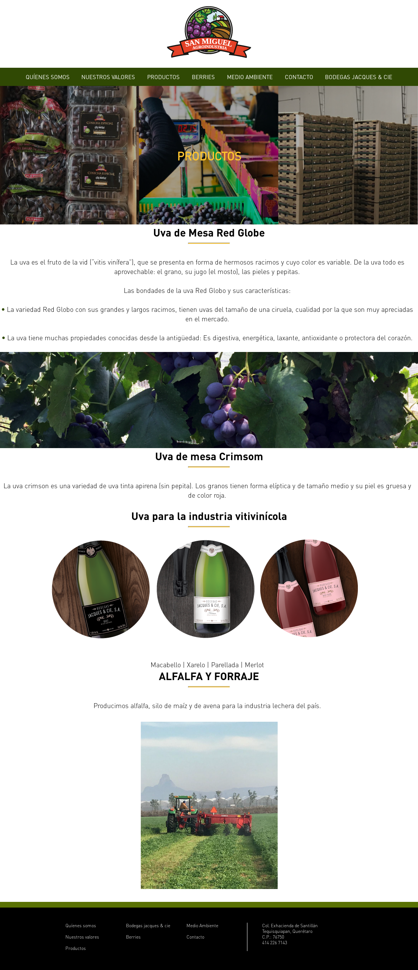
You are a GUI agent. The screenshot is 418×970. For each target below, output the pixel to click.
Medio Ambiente (202, 925)
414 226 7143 (274, 942)
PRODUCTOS (163, 76)
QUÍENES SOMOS (48, 76)
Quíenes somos (80, 925)
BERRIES (203, 76)
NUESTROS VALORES (108, 76)
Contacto (195, 937)
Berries (133, 937)
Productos (75, 948)
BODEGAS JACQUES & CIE (358, 76)
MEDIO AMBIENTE (250, 76)
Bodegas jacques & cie (148, 925)
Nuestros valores (82, 937)
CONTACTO (299, 76)
